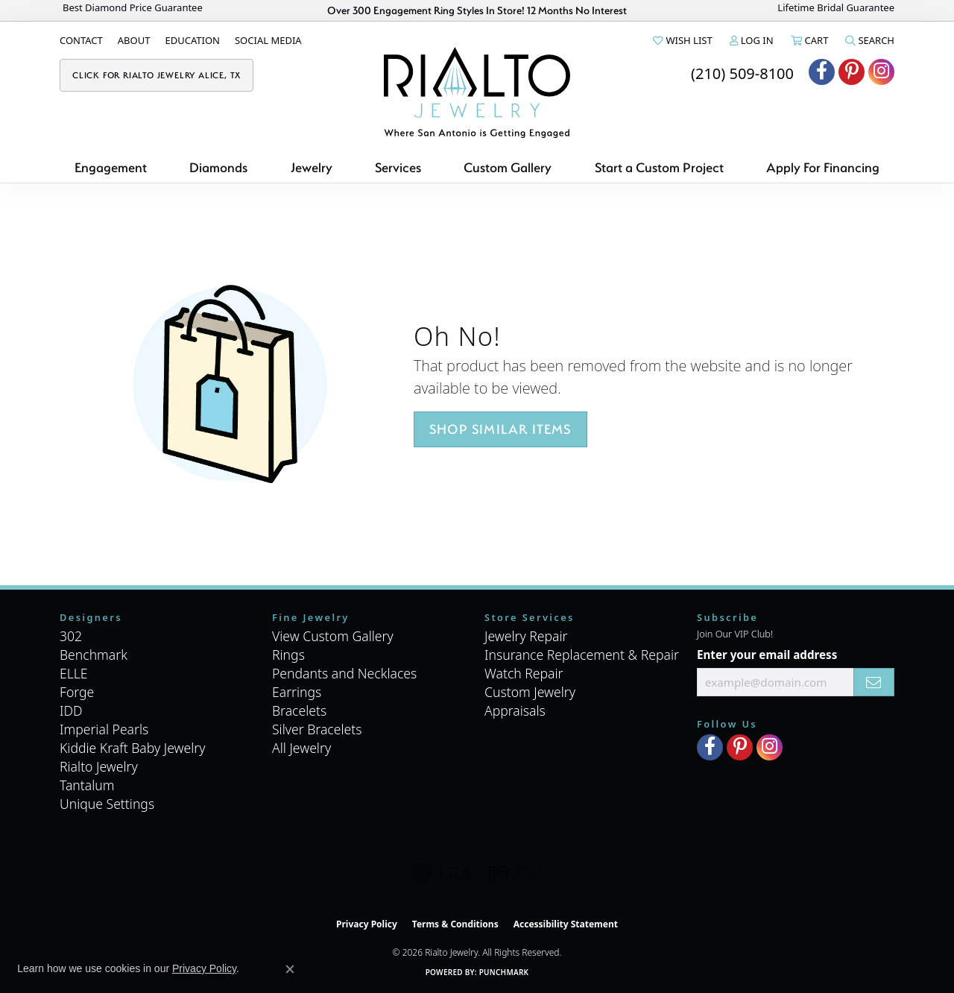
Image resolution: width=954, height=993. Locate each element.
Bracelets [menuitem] (299, 710)
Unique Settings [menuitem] (107, 804)
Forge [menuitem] (77, 692)
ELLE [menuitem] (74, 673)
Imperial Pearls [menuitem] (104, 729)
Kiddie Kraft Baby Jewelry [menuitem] (132, 748)
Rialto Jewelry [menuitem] (99, 766)
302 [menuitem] (71, 636)
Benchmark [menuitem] (93, 654)
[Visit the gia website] (442, 873)
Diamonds (218, 167)
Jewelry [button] (311, 167)
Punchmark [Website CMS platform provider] (504, 972)
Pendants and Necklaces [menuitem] (344, 673)
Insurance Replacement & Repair (581, 654)
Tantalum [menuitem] (87, 785)
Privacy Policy (366, 924)
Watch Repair (523, 673)
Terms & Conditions (455, 924)
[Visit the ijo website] (515, 873)
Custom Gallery (508, 167)
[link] (81, 40)
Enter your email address (767, 654)
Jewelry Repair (526, 636)
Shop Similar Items (500, 429)
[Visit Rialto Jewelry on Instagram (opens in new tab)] (881, 72)
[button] (681, 40)
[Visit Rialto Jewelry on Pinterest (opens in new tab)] (851, 72)
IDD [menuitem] (71, 710)
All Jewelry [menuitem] (301, 748)
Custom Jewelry (529, 692)
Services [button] (398, 167)
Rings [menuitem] (288, 654)
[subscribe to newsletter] (873, 682)
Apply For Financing (822, 167)
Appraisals (515, 710)
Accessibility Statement (566, 924)
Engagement (111, 167)
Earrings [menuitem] (296, 692)
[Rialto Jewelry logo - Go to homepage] (477, 92)
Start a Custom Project (659, 167)
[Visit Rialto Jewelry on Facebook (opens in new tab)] (822, 72)
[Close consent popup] (289, 969)
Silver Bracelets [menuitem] (316, 729)
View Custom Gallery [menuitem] (333, 636)
